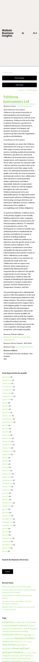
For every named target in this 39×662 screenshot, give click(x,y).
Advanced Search (32, 81)
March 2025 (6, 412)
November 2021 (7, 503)
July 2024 (5, 425)
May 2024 (5, 429)
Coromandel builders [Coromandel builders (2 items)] (15, 629)
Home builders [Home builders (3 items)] (9, 644)
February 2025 (7, 416)
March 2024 (6, 435)
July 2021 (5, 509)
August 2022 (6, 490)
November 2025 (7, 390)
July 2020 (5, 528)
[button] (22, 33)
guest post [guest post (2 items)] (11, 638)
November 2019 (7, 538)
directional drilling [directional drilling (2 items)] (20, 631)
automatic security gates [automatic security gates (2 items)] (26, 622)
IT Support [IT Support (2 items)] (12, 658)
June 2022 (5, 493)
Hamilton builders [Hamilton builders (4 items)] (25, 638)
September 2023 (7, 451)
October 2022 (6, 487)
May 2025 (5, 409)
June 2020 (5, 532)
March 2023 (6, 470)
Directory (21, 90)
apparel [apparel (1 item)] (15, 622)
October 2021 (6, 506)
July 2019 (5, 551)
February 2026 (7, 380)
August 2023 (6, 454)
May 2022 (5, 496)
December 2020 (7, 519)
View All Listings (31, 90)
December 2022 (7, 480)
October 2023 (6, 448)
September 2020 (7, 525)
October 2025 (6, 393)
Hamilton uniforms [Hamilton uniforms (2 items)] (9, 642)
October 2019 (6, 541)
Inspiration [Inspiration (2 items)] (6, 656)
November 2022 (7, 483)
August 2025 (6, 399)
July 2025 (5, 403)
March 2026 (6, 377)
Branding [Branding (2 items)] (5, 626)
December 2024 (7, 419)
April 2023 (5, 467)
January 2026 (6, 383)
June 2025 (5, 406)
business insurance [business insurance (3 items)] (19, 625)
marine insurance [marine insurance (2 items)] (24, 658)
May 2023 (5, 464)
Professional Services (25, 106)
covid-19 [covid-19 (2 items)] (26, 629)
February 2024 (7, 438)
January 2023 (6, 477)
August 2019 (6, 548)
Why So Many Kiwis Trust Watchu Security (16, 587)
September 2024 (7, 422)
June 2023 (5, 461)
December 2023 (7, 445)
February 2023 (7, 474)
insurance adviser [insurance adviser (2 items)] (18, 656)
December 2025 (7, 387)
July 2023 (5, 458)
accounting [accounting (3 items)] (7, 622)
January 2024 (6, 441)
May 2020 (5, 535)
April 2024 (5, 432)
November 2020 (7, 522)
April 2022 (5, 499)
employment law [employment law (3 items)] (10, 634)
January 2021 (6, 516)
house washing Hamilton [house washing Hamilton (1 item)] (30, 652)
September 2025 (7, 396)
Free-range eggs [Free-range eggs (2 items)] (25, 635)
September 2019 (7, 545)
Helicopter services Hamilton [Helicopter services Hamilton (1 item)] (24, 641)
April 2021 (5, 512)
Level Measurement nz (24, 347)
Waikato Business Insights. (7, 33)
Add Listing (19, 85)
